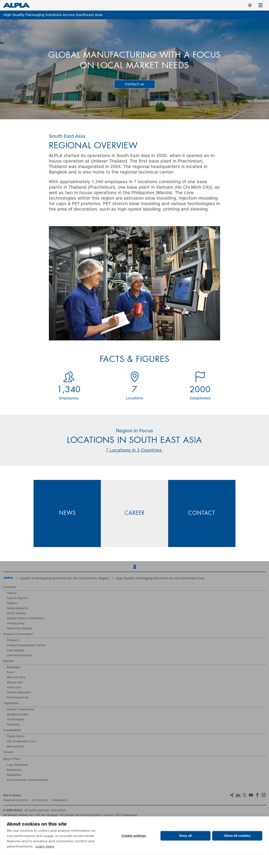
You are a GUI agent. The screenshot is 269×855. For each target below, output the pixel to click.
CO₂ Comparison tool (21, 741)
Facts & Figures (17, 598)
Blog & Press (11, 759)
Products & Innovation (18, 634)
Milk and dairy (16, 677)
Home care (14, 687)
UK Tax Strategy (46, 815)
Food (10, 672)
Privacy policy (16, 623)
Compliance (59, 800)
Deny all (185, 835)
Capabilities (11, 703)
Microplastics (16, 746)
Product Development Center (26, 645)
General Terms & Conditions (25, 618)
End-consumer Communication (27, 780)
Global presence (17, 608)
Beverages (14, 667)
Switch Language (250, 5)
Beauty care (15, 682)
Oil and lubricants (18, 692)
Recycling (13, 724)
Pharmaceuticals (18, 697)
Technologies (15, 719)
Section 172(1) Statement (120, 815)
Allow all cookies (237, 835)
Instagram (264, 795)
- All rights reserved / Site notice (34, 810)
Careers (8, 752)
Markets (8, 661)
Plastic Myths (16, 736)
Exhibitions (14, 770)
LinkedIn (238, 795)
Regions (12, 603)
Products (13, 640)
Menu (262, 3)
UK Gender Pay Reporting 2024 (80, 815)
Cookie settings (133, 835)
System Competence (20, 709)
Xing (232, 795)
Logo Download (17, 765)
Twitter (244, 795)
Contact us (134, 84)
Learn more (44, 846)
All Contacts (40, 800)
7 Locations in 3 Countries (134, 450)
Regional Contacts (15, 800)
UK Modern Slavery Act (18, 815)
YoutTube (251, 795)
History (11, 593)
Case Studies (15, 650)
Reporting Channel (19, 628)
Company (9, 587)
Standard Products (19, 655)
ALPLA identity (16, 613)
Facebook (257, 795)
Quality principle (17, 714)
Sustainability (12, 730)
